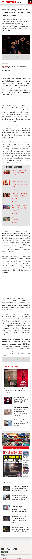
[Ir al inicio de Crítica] (13, 2)
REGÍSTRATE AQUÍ (9, 101)
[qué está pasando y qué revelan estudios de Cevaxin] (8, 411)
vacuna (25, 66)
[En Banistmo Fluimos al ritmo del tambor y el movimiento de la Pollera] (8, 423)
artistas (5, 68)
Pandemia (19, 66)
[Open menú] (3, 2)
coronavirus (12, 66)
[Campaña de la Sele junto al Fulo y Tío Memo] (16, 378)
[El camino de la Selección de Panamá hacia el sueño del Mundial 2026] (8, 400)
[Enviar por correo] (23, 57)
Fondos (10, 68)
